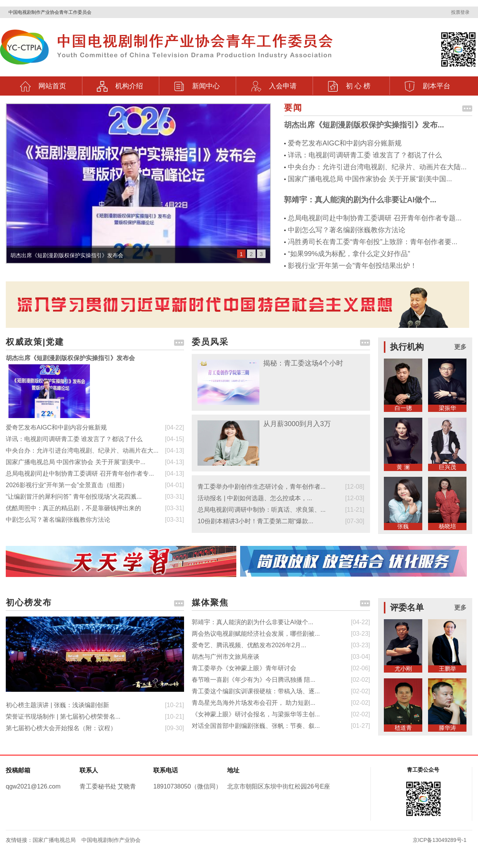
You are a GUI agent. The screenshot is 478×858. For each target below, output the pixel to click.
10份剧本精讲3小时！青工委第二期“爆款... (255, 521)
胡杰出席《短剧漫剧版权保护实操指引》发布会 (70, 358)
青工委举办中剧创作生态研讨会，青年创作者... (261, 486)
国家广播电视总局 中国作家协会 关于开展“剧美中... (76, 462)
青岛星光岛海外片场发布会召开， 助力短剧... (253, 702)
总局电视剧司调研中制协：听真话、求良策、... (261, 509)
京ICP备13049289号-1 (439, 840)
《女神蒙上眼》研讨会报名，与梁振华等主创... (256, 714)
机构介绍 (120, 84)
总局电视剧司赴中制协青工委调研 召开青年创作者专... (80, 473)
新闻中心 (197, 84)
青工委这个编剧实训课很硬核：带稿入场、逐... (256, 691)
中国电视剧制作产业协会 (111, 840)
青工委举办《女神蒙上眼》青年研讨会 (244, 668)
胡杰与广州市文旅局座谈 (225, 656)
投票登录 (460, 12)
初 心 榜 (348, 84)
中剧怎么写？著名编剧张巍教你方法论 (346, 230)
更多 (460, 347)
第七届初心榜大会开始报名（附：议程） (61, 728)
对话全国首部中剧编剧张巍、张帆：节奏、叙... (256, 725)
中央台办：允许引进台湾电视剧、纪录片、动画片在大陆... (377, 167)
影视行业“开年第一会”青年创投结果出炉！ (352, 265)
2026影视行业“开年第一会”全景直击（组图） (67, 485)
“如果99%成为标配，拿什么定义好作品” (349, 254)
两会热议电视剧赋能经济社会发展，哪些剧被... (256, 633)
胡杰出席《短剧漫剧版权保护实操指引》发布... (364, 125)
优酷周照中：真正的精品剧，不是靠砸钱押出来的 (73, 508)
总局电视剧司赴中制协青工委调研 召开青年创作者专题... (374, 218)
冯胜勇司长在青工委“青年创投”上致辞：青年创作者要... (372, 242)
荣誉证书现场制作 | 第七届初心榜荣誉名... (63, 716)
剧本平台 (427, 84)
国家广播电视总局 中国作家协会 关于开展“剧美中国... (370, 179)
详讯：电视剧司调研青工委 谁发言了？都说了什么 (365, 155)
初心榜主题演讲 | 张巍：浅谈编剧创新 (57, 705)
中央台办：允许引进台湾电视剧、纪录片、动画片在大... (82, 450)
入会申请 (274, 84)
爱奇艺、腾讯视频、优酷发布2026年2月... (249, 645)
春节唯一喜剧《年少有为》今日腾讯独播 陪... (253, 679)
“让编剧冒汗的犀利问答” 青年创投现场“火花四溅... (74, 496)
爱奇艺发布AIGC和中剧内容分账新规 (345, 143)
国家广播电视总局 (54, 840)
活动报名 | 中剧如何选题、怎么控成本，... (255, 498)
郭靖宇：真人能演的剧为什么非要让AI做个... (360, 199)
